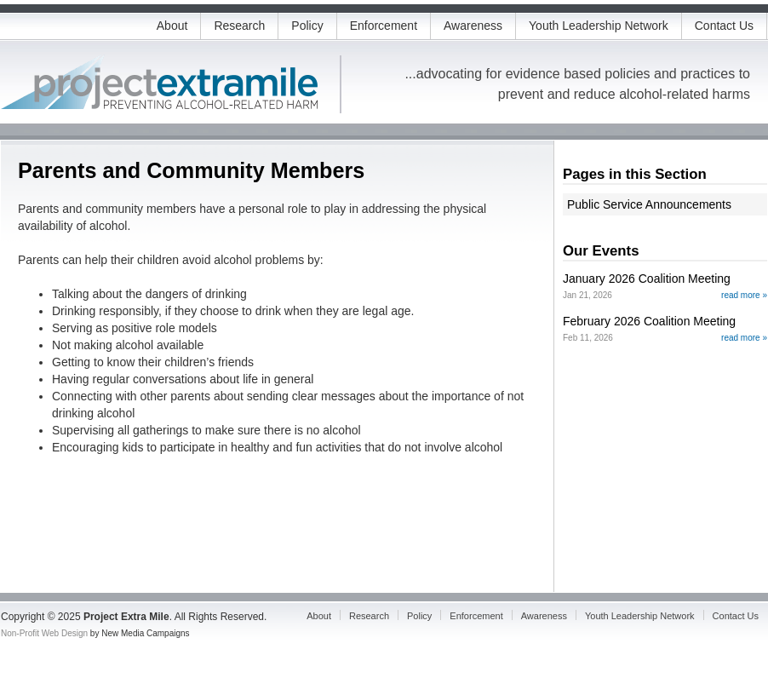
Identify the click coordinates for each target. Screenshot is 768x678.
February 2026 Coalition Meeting (649, 321)
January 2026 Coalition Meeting (647, 278)
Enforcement (383, 25)
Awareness (473, 25)
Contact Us (724, 25)
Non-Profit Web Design (44, 633)
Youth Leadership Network (598, 25)
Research (239, 25)
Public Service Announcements (649, 204)
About (172, 25)
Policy (307, 25)
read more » (744, 295)
